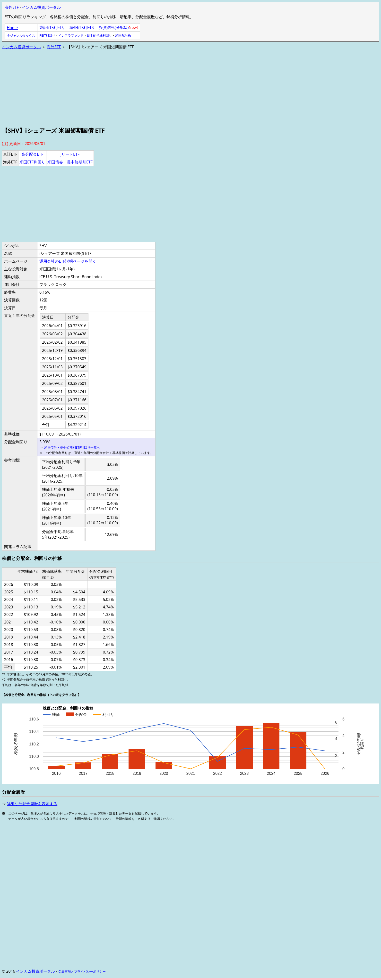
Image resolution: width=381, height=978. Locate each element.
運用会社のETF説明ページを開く (67, 261)
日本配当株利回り (99, 35)
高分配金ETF (32, 154)
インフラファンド (71, 35)
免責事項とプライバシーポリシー (82, 971)
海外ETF (12, 7)
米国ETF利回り (32, 162)
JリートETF (70, 154)
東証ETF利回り (52, 27)
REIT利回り (47, 35)
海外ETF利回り (82, 27)
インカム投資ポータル (41, 7)
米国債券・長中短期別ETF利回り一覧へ (72, 447)
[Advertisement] (148, 87)
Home (12, 27)
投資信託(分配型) (114, 27)
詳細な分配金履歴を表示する (32, 803)
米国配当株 (123, 35)
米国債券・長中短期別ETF (70, 162)
